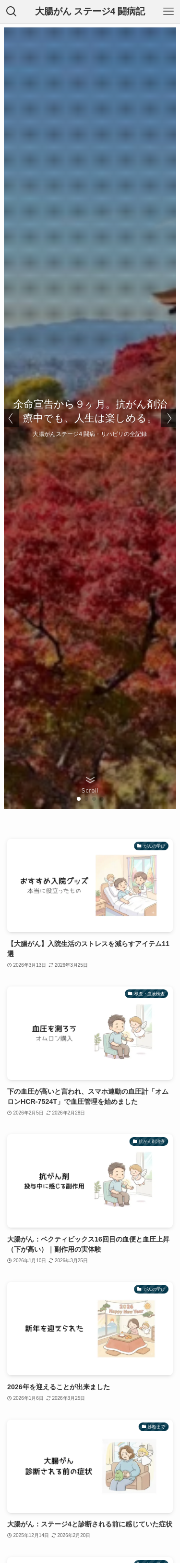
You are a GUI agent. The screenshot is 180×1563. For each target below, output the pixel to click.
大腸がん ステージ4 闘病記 (90, 11)
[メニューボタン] (168, 11)
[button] (79, 799)
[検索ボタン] (11, 11)
